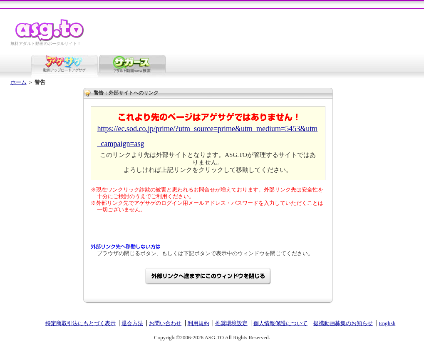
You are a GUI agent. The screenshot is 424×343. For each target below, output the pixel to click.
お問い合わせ (165, 323)
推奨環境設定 (231, 323)
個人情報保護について (280, 323)
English (387, 323)
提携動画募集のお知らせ (343, 323)
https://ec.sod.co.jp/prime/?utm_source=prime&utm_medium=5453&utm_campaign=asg (207, 136)
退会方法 (132, 323)
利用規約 (198, 323)
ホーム (18, 82)
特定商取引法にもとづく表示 (80, 323)
